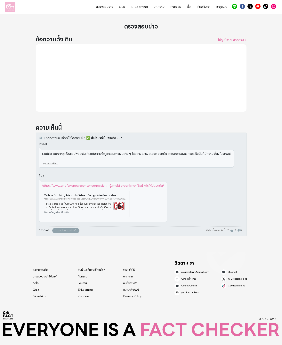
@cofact (234, 6)
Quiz (122, 6)
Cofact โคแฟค (242, 6)
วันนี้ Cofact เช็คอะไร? (91, 269)
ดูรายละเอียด (50, 163)
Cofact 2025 (8, 315)
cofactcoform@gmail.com (195, 272)
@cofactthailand (273, 6)
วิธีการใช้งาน (40, 296)
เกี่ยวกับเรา (203, 6)
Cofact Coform (257, 6)
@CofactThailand (250, 6)
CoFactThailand (265, 6)
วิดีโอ (36, 283)
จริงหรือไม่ (129, 269)
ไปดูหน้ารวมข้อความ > (232, 40)
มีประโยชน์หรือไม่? (217, 230)
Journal (82, 283)
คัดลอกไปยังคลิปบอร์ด (65, 230)
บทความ (159, 6)
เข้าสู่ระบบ (221, 7)
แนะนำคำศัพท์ (131, 289)
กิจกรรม (175, 6)
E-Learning (139, 6)
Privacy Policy (132, 296)
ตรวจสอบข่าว (104, 6)
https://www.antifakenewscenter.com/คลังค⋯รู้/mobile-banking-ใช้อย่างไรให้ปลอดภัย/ (103, 185)
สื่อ (189, 6)
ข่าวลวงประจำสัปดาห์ (44, 276)
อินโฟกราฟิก (130, 283)
